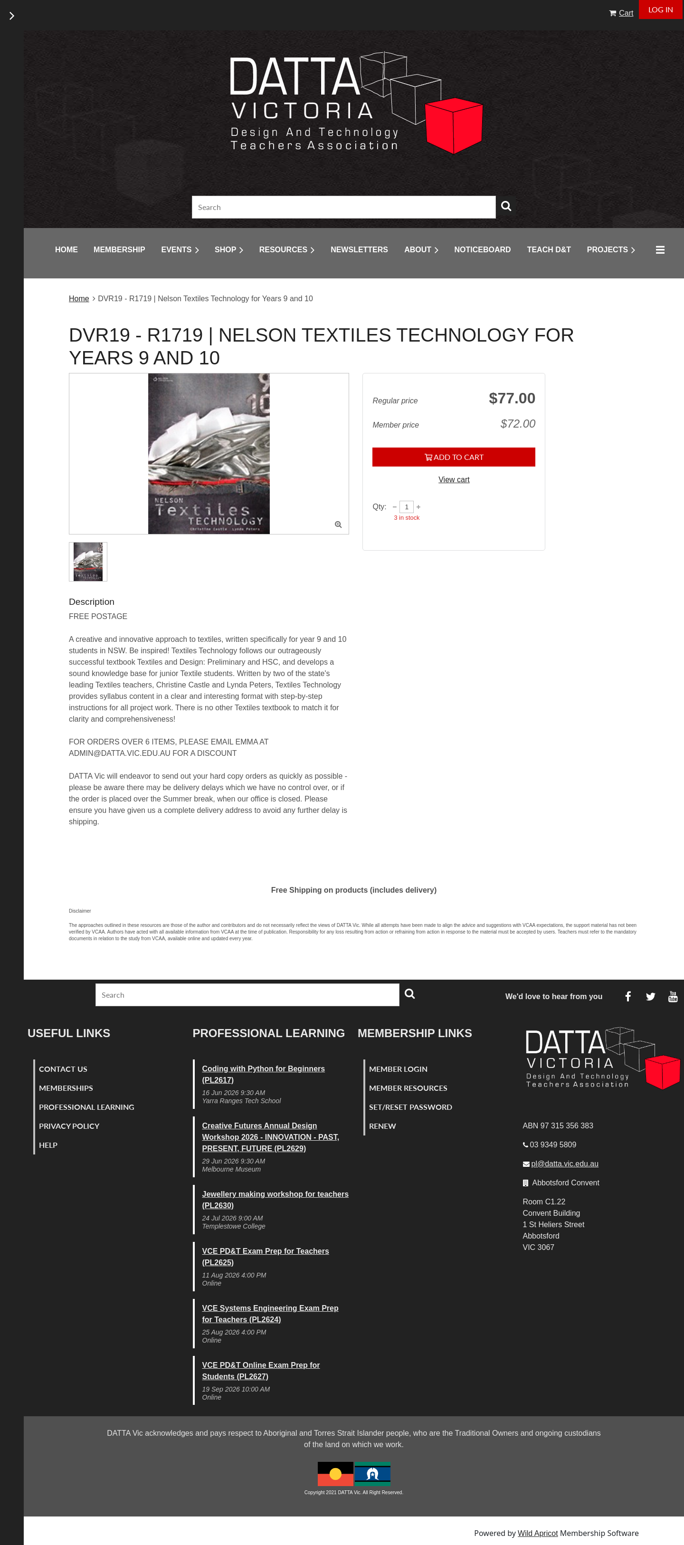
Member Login (398, 1068)
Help (48, 1144)
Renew (382, 1125)
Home (79, 299)
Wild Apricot (538, 1533)
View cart (454, 480)
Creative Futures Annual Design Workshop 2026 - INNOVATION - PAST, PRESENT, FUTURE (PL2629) (271, 1137)
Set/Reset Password (410, 1106)
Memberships (66, 1087)
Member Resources (408, 1087)
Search (506, 205)
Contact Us (63, 1068)
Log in (660, 9)
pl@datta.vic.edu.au (565, 1164)
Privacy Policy (69, 1125)
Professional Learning (86, 1106)
